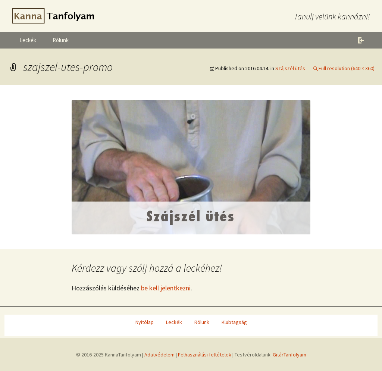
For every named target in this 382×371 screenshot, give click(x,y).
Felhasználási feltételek (204, 354)
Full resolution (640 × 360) (347, 68)
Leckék (27, 40)
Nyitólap (144, 322)
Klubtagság (234, 322)
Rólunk (61, 40)
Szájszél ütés (290, 68)
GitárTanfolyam (289, 354)
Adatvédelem (159, 354)
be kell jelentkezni (166, 288)
